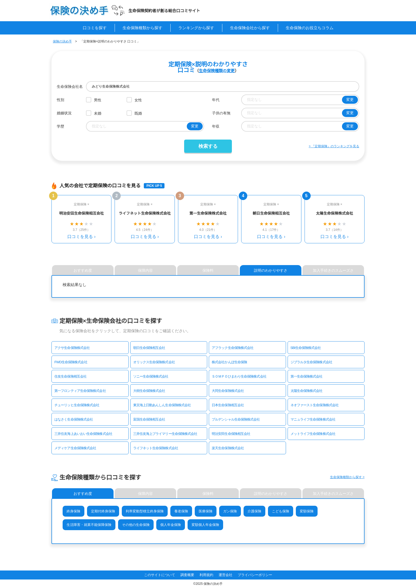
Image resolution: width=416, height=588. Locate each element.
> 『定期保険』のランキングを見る (334, 146)
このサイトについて (159, 575)
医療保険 (206, 511)
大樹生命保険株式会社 (149, 391)
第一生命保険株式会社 (307, 376)
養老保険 (181, 511)
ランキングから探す (196, 27)
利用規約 (206, 575)
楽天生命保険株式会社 (228, 448)
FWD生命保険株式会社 (70, 362)
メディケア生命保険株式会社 (75, 448)
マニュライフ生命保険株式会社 (313, 419)
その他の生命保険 (136, 525)
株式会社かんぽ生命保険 (229, 362)
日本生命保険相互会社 (228, 405)
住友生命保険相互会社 (70, 376)
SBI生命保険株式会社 (306, 348)
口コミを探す (95, 27)
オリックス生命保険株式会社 (154, 362)
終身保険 (73, 511)
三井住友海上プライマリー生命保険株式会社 (165, 434)
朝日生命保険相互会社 (149, 348)
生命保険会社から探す (250, 27)
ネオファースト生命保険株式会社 (315, 405)
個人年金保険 (170, 525)
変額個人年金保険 (205, 525)
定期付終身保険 (103, 511)
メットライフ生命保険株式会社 (313, 434)
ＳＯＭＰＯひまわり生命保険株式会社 (239, 376)
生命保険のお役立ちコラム (309, 27)
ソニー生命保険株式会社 (150, 376)
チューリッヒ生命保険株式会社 (76, 405)
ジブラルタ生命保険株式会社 (311, 362)
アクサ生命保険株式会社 (72, 348)
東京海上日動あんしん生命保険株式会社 (162, 405)
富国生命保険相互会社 (149, 419)
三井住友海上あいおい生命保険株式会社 (83, 434)
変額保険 (307, 511)
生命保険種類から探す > (347, 477)
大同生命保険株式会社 (228, 391)
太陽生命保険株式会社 (307, 391)
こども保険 (280, 511)
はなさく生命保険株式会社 (73, 419)
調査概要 (187, 575)
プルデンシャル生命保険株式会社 (236, 419)
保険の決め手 (62, 41)
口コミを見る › (81, 236)
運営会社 (225, 575)
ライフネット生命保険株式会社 (155, 448)
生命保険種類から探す (142, 27)
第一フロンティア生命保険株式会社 (80, 391)
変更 (350, 99)
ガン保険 (230, 511)
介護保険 (254, 511)
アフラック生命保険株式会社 (232, 348)
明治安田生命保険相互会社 (231, 434)
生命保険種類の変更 (217, 70)
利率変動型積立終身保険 (145, 511)
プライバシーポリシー (255, 575)
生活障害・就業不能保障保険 (89, 525)
